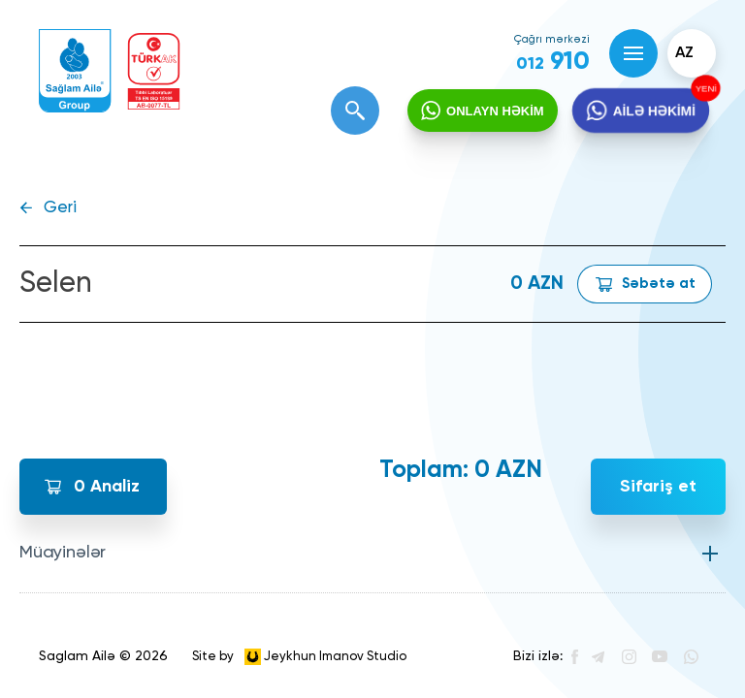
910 (553, 62)
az (684, 53)
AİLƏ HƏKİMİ (653, 111)
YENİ (704, 89)
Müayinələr (62, 552)
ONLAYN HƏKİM (495, 111)
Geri (60, 208)
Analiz (107, 486)
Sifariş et (658, 486)
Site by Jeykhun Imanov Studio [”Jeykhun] (299, 657)
